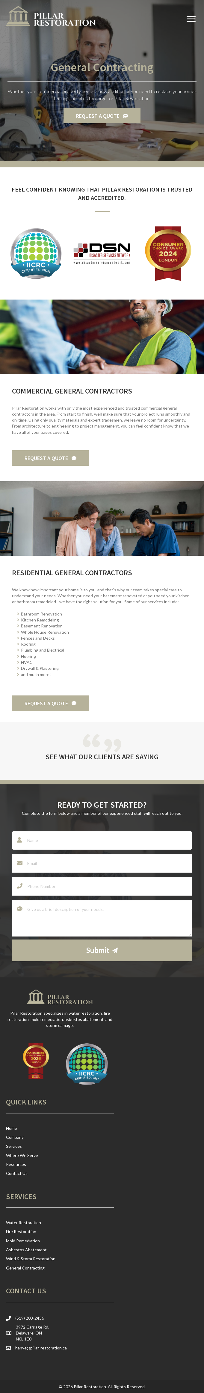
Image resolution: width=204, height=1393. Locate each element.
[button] (102, 116)
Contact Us (17, 1173)
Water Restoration (23, 1222)
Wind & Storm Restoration (30, 1258)
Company (15, 1137)
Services (14, 1146)
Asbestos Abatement (26, 1249)
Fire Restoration (21, 1231)
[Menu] (191, 19)
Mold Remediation (23, 1240)
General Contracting (25, 1267)
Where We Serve (22, 1155)
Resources (16, 1164)
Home (11, 1128)
